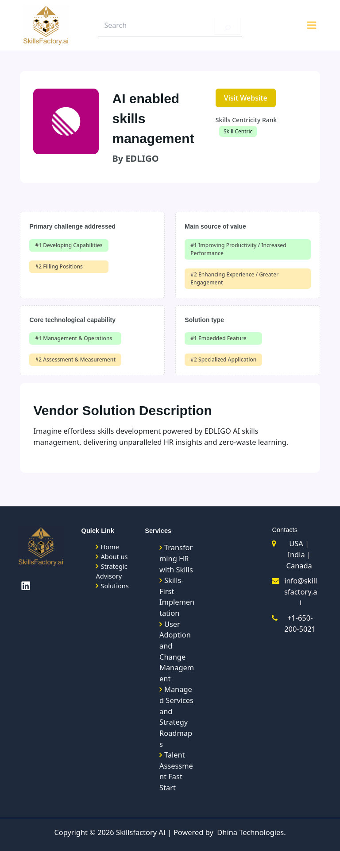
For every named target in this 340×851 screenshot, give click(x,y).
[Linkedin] (26, 586)
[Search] (227, 26)
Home (109, 546)
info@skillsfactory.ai (300, 591)
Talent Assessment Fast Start (176, 771)
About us (114, 556)
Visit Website (245, 98)
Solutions (114, 585)
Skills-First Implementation (176, 596)
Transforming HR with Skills (176, 558)
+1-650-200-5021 (300, 623)
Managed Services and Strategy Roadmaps (176, 716)
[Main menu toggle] (311, 26)
